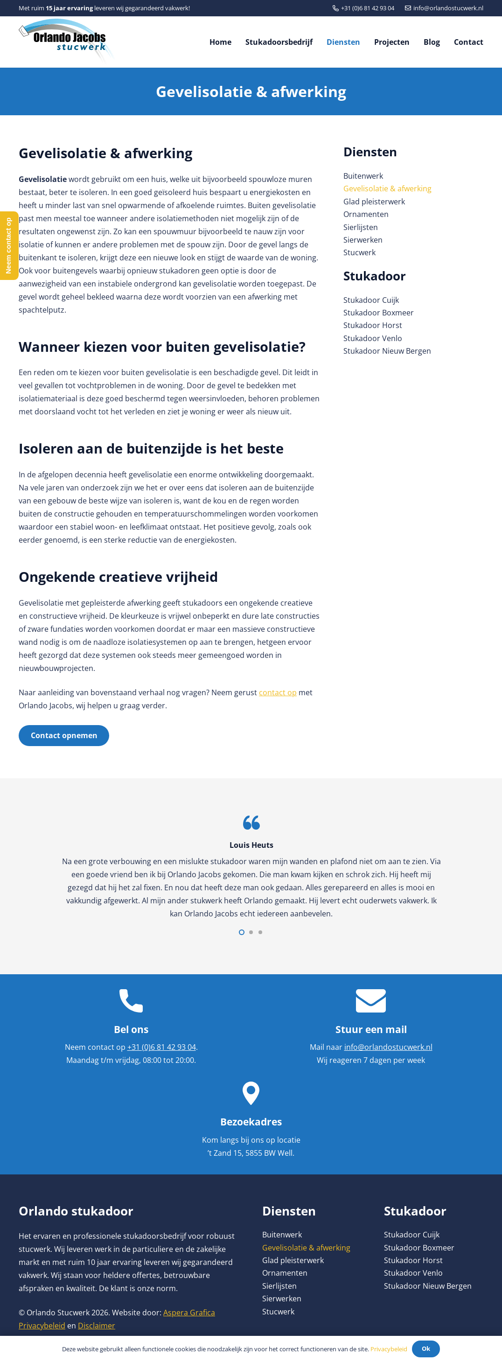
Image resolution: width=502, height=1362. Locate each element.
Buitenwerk (363, 176)
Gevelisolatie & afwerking (387, 188)
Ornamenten (366, 214)
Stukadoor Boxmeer (378, 312)
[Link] (67, 42)
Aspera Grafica (189, 1312)
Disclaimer (96, 1325)
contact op (278, 692)
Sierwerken (363, 240)
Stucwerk (359, 252)
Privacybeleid (42, 1325)
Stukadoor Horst (372, 325)
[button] (241, 932)
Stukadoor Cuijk (371, 300)
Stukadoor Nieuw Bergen (387, 351)
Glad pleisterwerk (374, 201)
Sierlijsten (360, 227)
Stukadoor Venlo (372, 338)
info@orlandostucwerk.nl (388, 1047)
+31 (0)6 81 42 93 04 (161, 1047)
